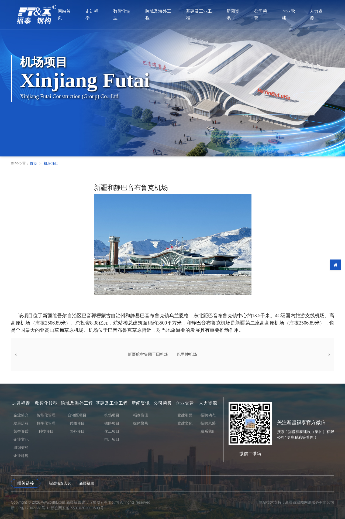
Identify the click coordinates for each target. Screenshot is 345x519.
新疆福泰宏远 (60, 483)
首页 (33, 163)
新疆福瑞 (86, 483)
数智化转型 (128, 14)
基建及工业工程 (206, 14)
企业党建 (296, 14)
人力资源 (324, 14)
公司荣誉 (268, 14)
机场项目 (51, 163)
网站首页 (69, 14)
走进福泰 (97, 14)
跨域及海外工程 (165, 14)
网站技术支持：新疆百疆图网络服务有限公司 (296, 502)
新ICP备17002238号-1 (30, 508)
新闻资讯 (240, 14)
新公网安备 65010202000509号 (77, 508)
